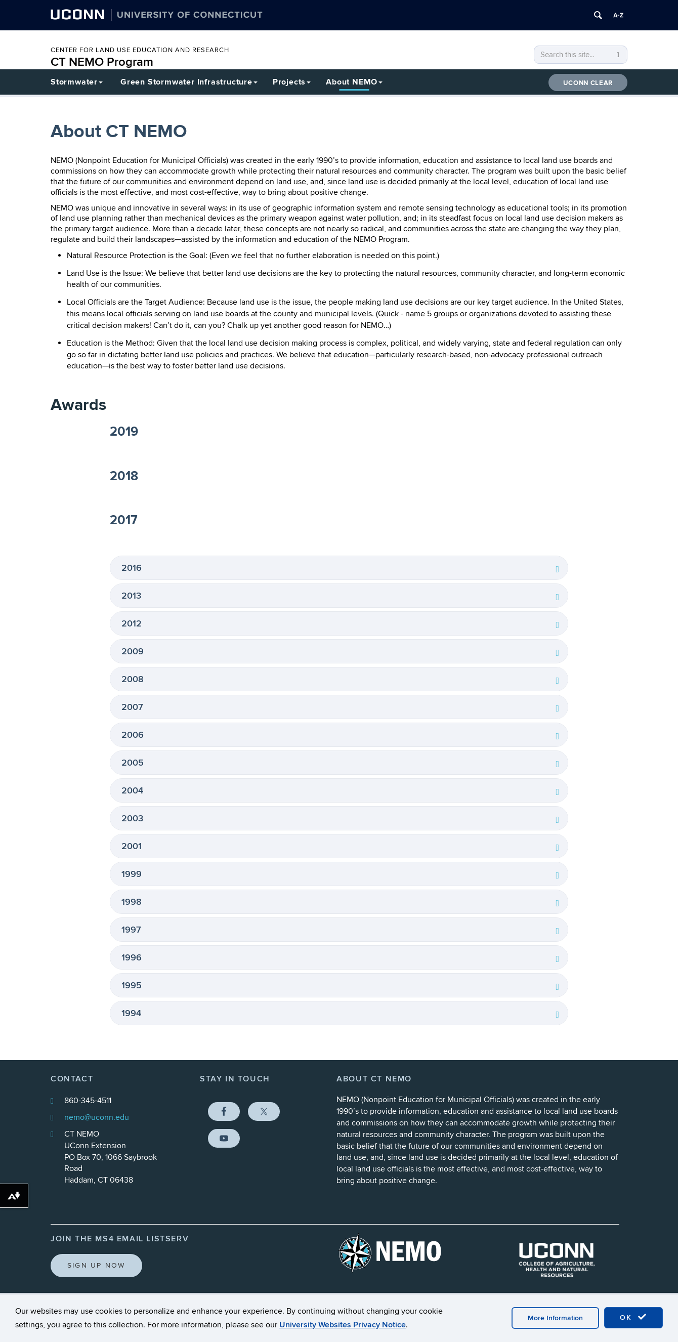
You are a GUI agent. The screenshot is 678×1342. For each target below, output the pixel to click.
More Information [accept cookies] (555, 1318)
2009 (132, 651)
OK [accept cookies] (633, 1317)
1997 (131, 930)
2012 (131, 623)
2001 (131, 846)
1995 (131, 985)
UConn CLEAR (588, 83)
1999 (131, 874)
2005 (132, 763)
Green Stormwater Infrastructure (189, 82)
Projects (292, 82)
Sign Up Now (96, 1265)
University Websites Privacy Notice (342, 1325)
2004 (132, 790)
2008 (132, 679)
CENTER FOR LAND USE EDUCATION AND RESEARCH (140, 50)
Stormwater (77, 82)
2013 (131, 596)
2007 (132, 707)
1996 (131, 957)
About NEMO (354, 82)
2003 (132, 818)
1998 (131, 902)
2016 (131, 568)
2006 (132, 735)
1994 (131, 1013)
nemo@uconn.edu (96, 1117)
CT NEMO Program (102, 62)
